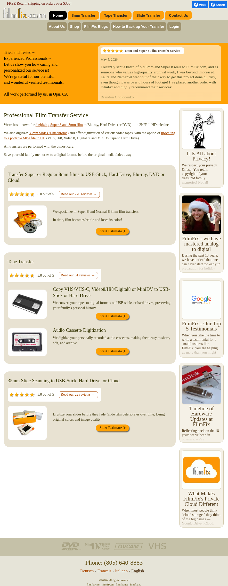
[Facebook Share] (218, 4)
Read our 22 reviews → (78, 394)
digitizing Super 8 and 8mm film (59, 125)
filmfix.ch (108, 584)
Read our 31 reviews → (78, 275)
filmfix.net (122, 584)
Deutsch (87, 571)
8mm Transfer (83, 15)
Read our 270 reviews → (79, 194)
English (137, 571)
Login (174, 26)
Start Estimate (113, 231)
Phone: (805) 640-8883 (114, 562)
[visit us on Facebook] (200, 4)
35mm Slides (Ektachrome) (49, 133)
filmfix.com (93, 584)
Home (58, 15)
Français (104, 571)
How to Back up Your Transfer (138, 26)
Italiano (121, 571)
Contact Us (178, 15)
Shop (74, 26)
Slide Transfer (148, 15)
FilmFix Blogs (96, 26)
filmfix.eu (135, 584)
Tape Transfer (116, 15)
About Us (57, 26)
